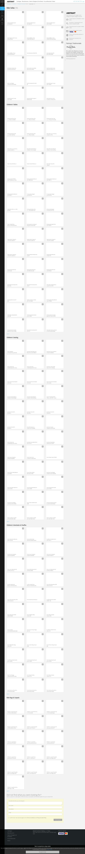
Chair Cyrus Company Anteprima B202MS (11, 458)
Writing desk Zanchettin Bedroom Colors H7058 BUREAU (11, 330)
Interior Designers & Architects (36, 1)
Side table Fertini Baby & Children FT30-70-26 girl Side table (31, 149)
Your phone (11, 809)
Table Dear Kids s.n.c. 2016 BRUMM (12, 210)
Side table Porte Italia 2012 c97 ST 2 (32, 330)
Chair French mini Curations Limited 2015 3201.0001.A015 (31, 458)
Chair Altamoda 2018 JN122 (32, 599)
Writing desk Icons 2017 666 (11, 300)
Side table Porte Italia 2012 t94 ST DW (12, 285)
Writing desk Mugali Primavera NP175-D (50, 210)
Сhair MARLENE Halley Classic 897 (11, 645)
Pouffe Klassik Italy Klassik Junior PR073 (32, 660)
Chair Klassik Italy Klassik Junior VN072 (51, 488)
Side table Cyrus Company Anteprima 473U (52, 134)
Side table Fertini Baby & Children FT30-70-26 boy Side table (51, 149)
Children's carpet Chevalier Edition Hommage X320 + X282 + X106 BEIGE (52, 773)
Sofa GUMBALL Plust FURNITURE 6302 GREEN (51, 38)
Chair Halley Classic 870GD (52, 457)
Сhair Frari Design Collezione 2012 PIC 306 (11, 676)
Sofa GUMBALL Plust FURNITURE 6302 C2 (31, 38)
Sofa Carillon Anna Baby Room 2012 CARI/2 (31, 69)
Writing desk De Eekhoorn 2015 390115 (51, 179)
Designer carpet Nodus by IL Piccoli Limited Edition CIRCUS (12, 712)
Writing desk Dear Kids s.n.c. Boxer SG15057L (31, 119)
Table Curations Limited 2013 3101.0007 (31, 300)
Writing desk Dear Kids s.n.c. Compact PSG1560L (51, 119)
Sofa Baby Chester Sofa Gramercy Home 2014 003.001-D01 (11, 69)
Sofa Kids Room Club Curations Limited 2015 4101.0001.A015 (51, 99)
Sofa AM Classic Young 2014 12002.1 (51, 84)
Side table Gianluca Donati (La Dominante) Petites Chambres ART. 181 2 (52, 330)
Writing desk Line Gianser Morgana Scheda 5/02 (32, 225)
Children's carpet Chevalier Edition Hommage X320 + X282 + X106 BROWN (52, 757)
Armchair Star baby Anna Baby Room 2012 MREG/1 (32, 352)
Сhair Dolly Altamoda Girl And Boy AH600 (31, 570)
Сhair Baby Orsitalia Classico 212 (30, 676)
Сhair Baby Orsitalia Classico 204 (50, 615)
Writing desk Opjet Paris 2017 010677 (51, 225)
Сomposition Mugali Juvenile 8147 (31, 195)
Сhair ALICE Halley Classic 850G (32, 645)
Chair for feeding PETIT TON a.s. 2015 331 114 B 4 (51, 397)
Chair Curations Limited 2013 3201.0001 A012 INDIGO (31, 518)
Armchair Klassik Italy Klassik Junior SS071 (51, 443)
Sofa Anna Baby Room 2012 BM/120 (11, 23)
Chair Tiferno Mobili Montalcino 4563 (30, 473)
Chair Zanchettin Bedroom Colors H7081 (32, 488)
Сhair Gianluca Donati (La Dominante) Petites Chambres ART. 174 (12, 691)
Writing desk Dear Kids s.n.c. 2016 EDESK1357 (31, 210)
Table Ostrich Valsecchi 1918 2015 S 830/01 (51, 240)
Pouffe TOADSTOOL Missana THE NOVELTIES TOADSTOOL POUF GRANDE (31, 585)
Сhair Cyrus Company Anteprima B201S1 (51, 555)
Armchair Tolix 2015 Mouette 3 (50, 412)
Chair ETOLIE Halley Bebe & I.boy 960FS (12, 473)
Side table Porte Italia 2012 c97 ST (32, 285)
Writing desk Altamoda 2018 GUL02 (11, 270)
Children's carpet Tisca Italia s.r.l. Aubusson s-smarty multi (31, 757)
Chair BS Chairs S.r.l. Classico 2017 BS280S (31, 427)
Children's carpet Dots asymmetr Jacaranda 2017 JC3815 (32, 742)
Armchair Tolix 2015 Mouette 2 (11, 427)
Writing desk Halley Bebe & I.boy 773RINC (52, 300)
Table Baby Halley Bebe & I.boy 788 (12, 315)
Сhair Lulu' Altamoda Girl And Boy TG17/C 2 (12, 570)
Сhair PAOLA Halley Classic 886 (52, 645)
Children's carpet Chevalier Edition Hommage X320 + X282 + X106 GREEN (32, 773)
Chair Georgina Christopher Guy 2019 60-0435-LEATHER (12, 352)
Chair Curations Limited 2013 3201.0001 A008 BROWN (11, 518)
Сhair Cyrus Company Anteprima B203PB (31, 555)
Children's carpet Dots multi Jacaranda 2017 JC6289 (51, 742)
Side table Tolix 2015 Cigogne (50, 164)
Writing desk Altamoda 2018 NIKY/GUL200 (31, 270)
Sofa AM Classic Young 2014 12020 (11, 99)
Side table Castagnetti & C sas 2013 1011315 (51, 285)
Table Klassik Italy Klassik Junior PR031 (31, 315)
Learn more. (49, 849)
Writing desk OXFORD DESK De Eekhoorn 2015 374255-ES (12, 179)
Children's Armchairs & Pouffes (16, 525)
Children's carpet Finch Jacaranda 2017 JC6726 (11, 757)
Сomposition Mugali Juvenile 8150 (50, 195)
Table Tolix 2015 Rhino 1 (12, 163)
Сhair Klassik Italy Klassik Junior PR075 (51, 660)
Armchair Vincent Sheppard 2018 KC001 (51, 427)
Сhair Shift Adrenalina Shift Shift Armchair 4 (12, 600)
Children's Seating (12, 337)
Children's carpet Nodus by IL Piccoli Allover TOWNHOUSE (32, 712)
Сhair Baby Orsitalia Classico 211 (50, 676)
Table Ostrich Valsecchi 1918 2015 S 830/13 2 (11, 255)
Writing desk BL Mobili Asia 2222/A (32, 255)
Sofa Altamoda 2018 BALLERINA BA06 (50, 53)
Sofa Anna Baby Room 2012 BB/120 (31, 23)
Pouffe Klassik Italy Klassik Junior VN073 (12, 660)
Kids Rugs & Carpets (13, 698)
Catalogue (19, 1)
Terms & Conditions (31, 817)
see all (8, 333)
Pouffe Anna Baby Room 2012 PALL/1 (51, 540)
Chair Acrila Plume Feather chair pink (32, 382)
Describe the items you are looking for (16, 800)
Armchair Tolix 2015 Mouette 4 (30, 412)
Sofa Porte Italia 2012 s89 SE (31, 84)
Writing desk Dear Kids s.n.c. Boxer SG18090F (11, 119)
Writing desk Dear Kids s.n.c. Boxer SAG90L (31, 134)
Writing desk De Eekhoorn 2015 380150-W (32, 179)
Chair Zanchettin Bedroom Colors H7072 (12, 488)
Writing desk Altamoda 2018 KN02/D (51, 270)
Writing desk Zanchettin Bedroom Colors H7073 (51, 315)
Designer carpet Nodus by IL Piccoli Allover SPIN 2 (12, 727)
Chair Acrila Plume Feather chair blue (12, 382)
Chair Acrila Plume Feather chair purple (52, 382)
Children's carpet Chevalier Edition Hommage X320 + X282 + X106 (12, 773)
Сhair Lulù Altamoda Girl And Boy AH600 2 (51, 570)
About (53, 1)
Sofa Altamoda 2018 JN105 (32, 53)
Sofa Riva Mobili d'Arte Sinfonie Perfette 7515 (51, 69)
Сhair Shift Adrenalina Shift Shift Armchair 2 (52, 585)
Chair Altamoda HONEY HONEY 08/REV (11, 615)
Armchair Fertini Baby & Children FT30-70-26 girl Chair (11, 397)
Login (83, 1)
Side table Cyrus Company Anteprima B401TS (12, 149)
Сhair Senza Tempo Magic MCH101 (32, 630)
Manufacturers (25, 1)
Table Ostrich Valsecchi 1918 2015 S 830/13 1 (11, 240)
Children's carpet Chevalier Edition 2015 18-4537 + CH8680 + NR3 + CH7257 (32, 727)
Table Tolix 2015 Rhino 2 (31, 163)
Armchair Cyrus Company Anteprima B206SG (51, 352)
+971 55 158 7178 (77, 1)
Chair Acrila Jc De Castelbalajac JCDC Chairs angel (32, 367)
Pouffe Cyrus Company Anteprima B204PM (11, 555)
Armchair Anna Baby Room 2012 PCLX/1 (32, 443)
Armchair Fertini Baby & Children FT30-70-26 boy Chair (31, 397)
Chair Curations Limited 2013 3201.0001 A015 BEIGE (51, 518)
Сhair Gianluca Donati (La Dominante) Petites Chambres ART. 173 (51, 691)
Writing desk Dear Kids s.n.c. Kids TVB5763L (11, 134)
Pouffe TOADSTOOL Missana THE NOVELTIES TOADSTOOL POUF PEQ (12, 585)
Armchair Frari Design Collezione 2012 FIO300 (11, 503)
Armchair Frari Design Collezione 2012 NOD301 (51, 473)
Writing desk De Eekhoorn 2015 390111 (12, 195)
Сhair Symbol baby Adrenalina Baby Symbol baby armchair (31, 540)
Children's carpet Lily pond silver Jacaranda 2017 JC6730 (52, 727)
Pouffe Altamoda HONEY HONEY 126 (51, 600)
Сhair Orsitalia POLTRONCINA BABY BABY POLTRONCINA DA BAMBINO (12, 630)
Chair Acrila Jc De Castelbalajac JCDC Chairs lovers (12, 367)
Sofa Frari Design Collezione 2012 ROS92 (11, 84)
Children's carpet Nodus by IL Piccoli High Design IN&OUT (52, 712)
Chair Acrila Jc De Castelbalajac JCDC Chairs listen (12, 443)
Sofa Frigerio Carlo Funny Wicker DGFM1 (12, 38)
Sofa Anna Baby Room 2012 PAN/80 (51, 23)
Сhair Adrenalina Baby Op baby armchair (12, 540)
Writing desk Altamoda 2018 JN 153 (51, 255)
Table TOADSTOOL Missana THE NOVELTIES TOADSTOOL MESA (12, 225)
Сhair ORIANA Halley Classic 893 (31, 615)
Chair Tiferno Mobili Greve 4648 (32, 503)
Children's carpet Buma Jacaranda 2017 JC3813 (11, 742)
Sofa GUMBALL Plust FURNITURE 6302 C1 (11, 53)
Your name (11, 805)
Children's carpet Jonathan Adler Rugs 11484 (12, 788)
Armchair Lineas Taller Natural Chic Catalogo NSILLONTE (51, 367)
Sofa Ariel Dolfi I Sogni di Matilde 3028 (31, 99)
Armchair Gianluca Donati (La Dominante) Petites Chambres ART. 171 (51, 503)
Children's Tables (12, 104)
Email (10, 812)
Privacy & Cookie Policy (41, 817)
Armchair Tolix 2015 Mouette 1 (11, 412)
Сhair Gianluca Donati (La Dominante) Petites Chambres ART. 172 (32, 691)
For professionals (48, 1)
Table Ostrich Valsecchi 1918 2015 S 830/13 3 (31, 240)
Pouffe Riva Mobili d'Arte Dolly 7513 (51, 630)
